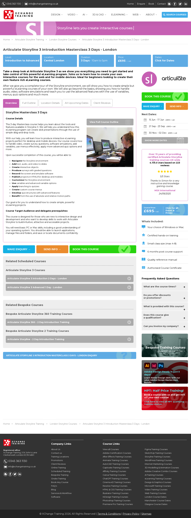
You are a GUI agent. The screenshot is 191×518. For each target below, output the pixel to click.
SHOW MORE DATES (156, 140)
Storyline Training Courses (157, 456)
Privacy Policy (131, 513)
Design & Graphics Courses (158, 482)
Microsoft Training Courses (158, 486)
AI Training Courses (154, 475)
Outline (29, 102)
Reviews (102, 102)
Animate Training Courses (115, 460)
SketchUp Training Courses (158, 453)
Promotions (57, 460)
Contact (161, 3)
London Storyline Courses (63, 39)
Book (151, 3)
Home (130, 3)
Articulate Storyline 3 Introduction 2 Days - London (37, 278)
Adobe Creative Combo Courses (161, 471)
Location (50, 102)
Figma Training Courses (156, 449)
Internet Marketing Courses (158, 464)
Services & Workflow (61, 493)
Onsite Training (58, 478)
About (151, 14)
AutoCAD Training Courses (116, 464)
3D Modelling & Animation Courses (162, 467)
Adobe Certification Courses (117, 453)
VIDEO (72, 14)
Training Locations (60, 456)
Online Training (58, 467)
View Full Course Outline (104, 122)
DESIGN (56, 14)
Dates (76, 102)
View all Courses (111, 449)
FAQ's (54, 486)
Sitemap (146, 513)
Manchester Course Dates (158, 500)
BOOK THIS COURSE (86, 249)
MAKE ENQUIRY (19, 249)
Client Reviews (58, 464)
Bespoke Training (59, 475)
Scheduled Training (60, 471)
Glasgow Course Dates (156, 504)
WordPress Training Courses (158, 460)
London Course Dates (155, 497)
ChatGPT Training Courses (115, 478)
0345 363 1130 (11, 3)
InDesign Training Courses (115, 497)
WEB (137, 14)
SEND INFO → (177, 106)
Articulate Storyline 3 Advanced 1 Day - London (34, 287)
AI (85, 14)
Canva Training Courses (114, 475)
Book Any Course (59, 482)
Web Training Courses (155, 493)
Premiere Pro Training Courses (118, 504)
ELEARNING (119, 14)
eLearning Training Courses (158, 478)
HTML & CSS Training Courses (117, 489)
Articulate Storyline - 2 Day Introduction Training (35, 339)
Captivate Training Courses (116, 467)
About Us (55, 449)
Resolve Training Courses (115, 486)
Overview (11, 102)
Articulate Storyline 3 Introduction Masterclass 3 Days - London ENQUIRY (51, 355)
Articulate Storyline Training (29, 39)
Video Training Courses (156, 489)
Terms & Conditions (109, 513)
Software (55, 497)
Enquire (141, 3)
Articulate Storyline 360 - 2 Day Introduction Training (38, 322)
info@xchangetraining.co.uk (41, 3)
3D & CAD (99, 14)
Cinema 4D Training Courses (116, 482)
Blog (53, 489)
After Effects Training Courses (117, 456)
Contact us (56, 453)
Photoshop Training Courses (116, 500)
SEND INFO (52, 249)
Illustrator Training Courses (115, 493)
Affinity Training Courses (114, 471)
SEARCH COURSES (174, 14)
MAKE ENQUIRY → (152, 106)
